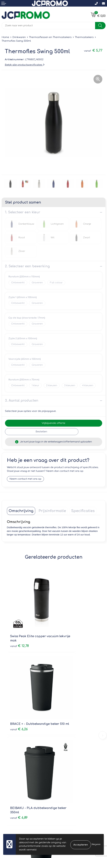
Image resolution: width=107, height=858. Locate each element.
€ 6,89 (19, 693)
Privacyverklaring (65, 783)
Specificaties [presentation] (83, 511)
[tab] (21, 511)
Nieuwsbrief (62, 730)
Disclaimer (61, 787)
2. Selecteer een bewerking (27, 266)
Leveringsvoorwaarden (69, 773)
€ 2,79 (65, 689)
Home (5, 37)
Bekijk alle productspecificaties (24, 64)
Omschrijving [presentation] (21, 511)
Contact (6, 773)
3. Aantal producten (21, 400)
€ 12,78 (19, 623)
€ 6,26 (65, 623)
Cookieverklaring (65, 778)
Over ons (60, 725)
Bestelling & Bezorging (15, 778)
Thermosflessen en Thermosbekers (50, 37)
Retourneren (9, 783)
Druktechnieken (64, 739)
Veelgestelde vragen (67, 734)
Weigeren (96, 844)
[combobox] (48, 25)
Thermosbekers (84, 37)
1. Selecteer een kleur (22, 212)
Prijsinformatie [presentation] (52, 511)
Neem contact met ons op (25, 479)
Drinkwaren (19, 37)
